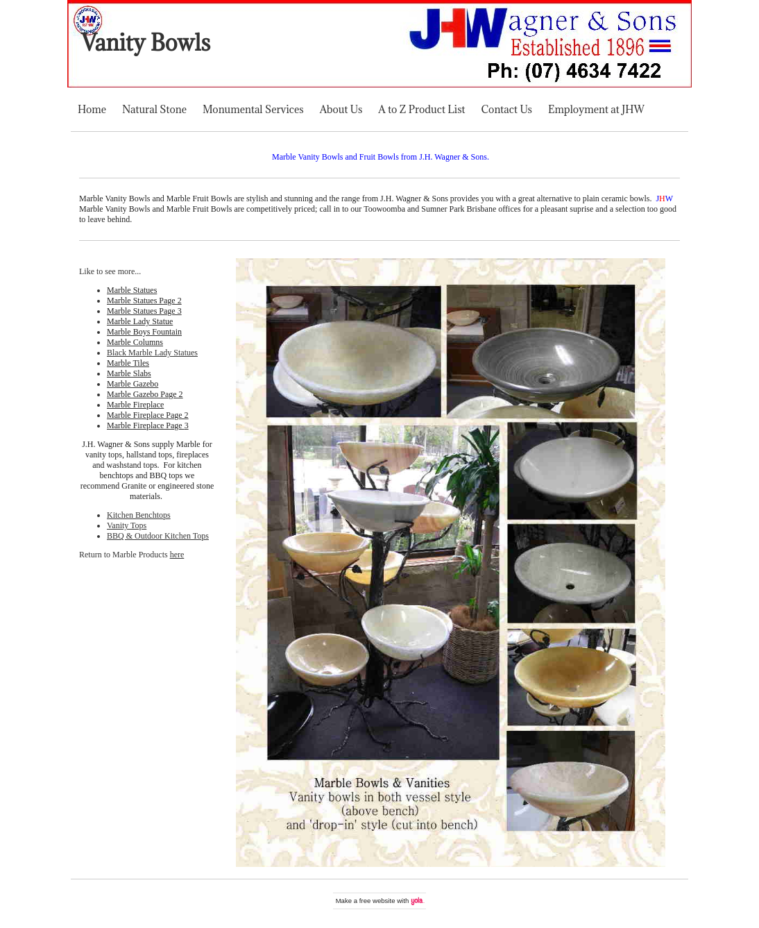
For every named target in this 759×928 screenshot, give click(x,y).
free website (377, 900)
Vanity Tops (126, 525)
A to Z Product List (421, 109)
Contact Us (506, 109)
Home (92, 109)
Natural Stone (154, 109)
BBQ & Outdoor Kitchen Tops (158, 536)
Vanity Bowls (145, 42)
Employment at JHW (596, 109)
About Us (341, 109)
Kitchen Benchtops (139, 515)
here (177, 554)
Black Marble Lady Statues (152, 352)
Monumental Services (253, 109)
